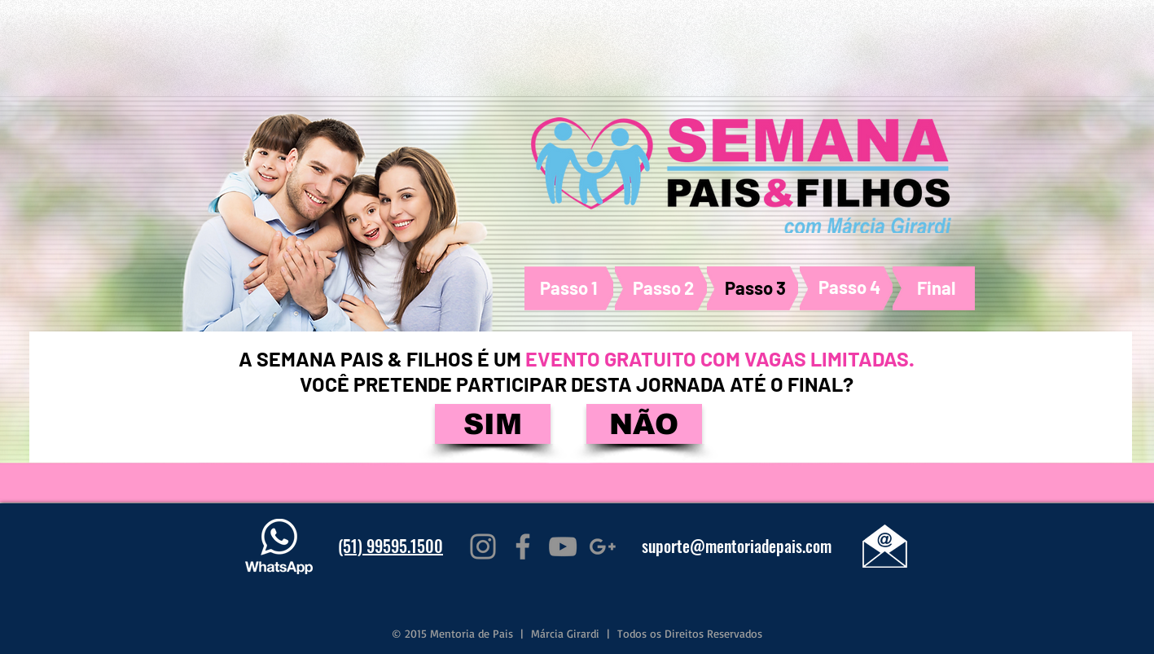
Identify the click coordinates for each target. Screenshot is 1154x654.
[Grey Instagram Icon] (483, 546)
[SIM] (493, 424)
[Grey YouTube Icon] (563, 546)
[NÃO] (644, 424)
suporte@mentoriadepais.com (736, 545)
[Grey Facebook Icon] (523, 546)
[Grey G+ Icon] (603, 546)
